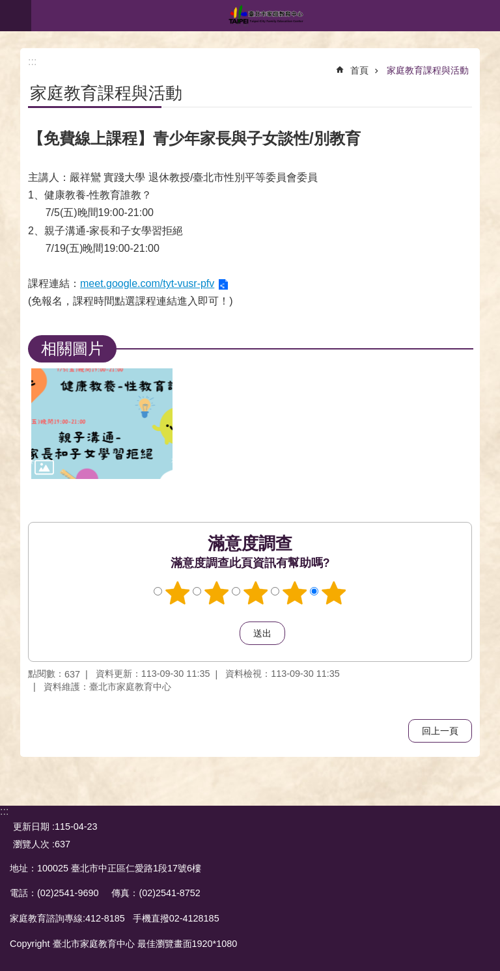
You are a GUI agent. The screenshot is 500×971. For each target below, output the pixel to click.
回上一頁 (440, 731)
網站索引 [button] (15, 15)
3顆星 (255, 593)
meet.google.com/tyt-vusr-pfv (147, 283)
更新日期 (31, 826)
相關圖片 (72, 348)
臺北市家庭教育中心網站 (265, 15)
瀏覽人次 (31, 844)
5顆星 (334, 593)
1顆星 (177, 593)
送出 (227, 633)
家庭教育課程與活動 (428, 70)
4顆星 (295, 593)
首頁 (359, 70)
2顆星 (216, 593)
